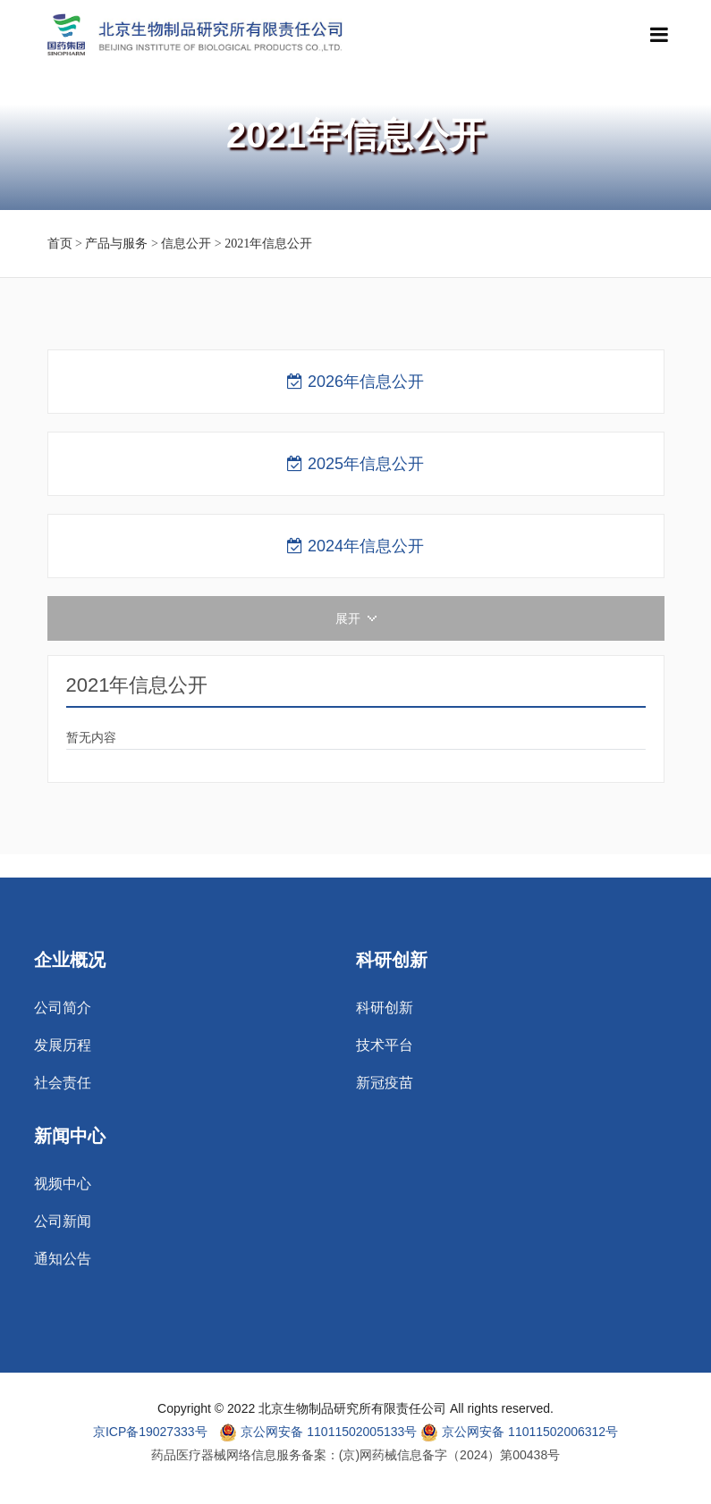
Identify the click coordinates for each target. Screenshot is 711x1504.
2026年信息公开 (355, 382)
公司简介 (62, 1008)
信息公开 (186, 243)
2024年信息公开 (355, 546)
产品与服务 (116, 243)
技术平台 (384, 1045)
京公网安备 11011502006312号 (519, 1432)
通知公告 (62, 1259)
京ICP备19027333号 (150, 1431)
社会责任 (62, 1083)
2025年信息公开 (355, 464)
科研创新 (384, 1008)
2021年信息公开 (268, 243)
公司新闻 (62, 1221)
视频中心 (62, 1184)
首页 (59, 243)
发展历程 (62, 1045)
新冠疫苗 (384, 1083)
